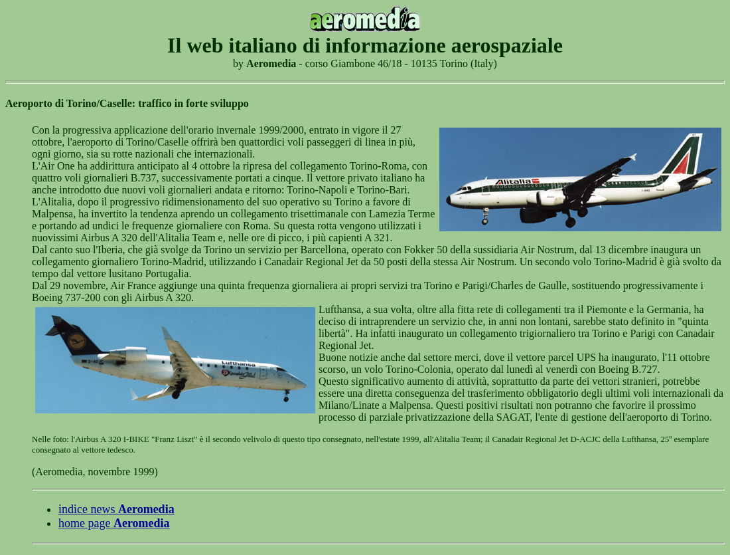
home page (114, 523)
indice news (116, 509)
